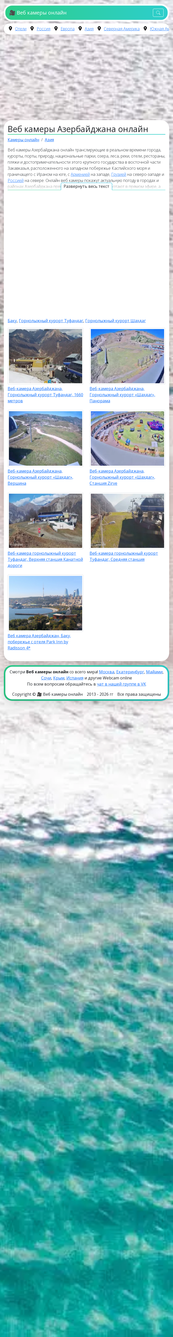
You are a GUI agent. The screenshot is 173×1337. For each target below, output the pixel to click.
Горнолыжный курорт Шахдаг (115, 320)
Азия (89, 29)
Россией (16, 180)
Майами (154, 672)
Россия (43, 29)
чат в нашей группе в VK (121, 684)
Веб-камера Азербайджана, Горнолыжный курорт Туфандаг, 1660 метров (45, 395)
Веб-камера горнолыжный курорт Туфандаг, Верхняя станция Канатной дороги (45, 559)
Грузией (118, 174)
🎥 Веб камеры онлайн (37, 12)
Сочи (46, 678)
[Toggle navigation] (158, 13)
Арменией (80, 174)
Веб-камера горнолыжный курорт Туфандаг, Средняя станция (124, 556)
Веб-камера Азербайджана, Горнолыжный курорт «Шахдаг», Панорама (122, 395)
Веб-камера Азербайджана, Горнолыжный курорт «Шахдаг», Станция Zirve (122, 477)
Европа (68, 29)
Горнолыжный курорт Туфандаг (51, 320)
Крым (58, 678)
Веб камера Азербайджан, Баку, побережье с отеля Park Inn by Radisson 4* (39, 642)
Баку (12, 320)
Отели (20, 29)
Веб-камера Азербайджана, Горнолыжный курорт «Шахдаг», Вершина (40, 477)
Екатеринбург (130, 672)
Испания (74, 678)
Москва (106, 672)
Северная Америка (122, 29)
